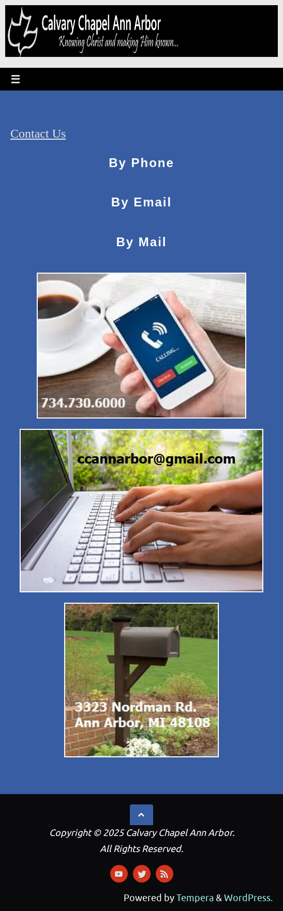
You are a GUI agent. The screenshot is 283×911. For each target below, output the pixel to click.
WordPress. (248, 898)
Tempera (195, 898)
